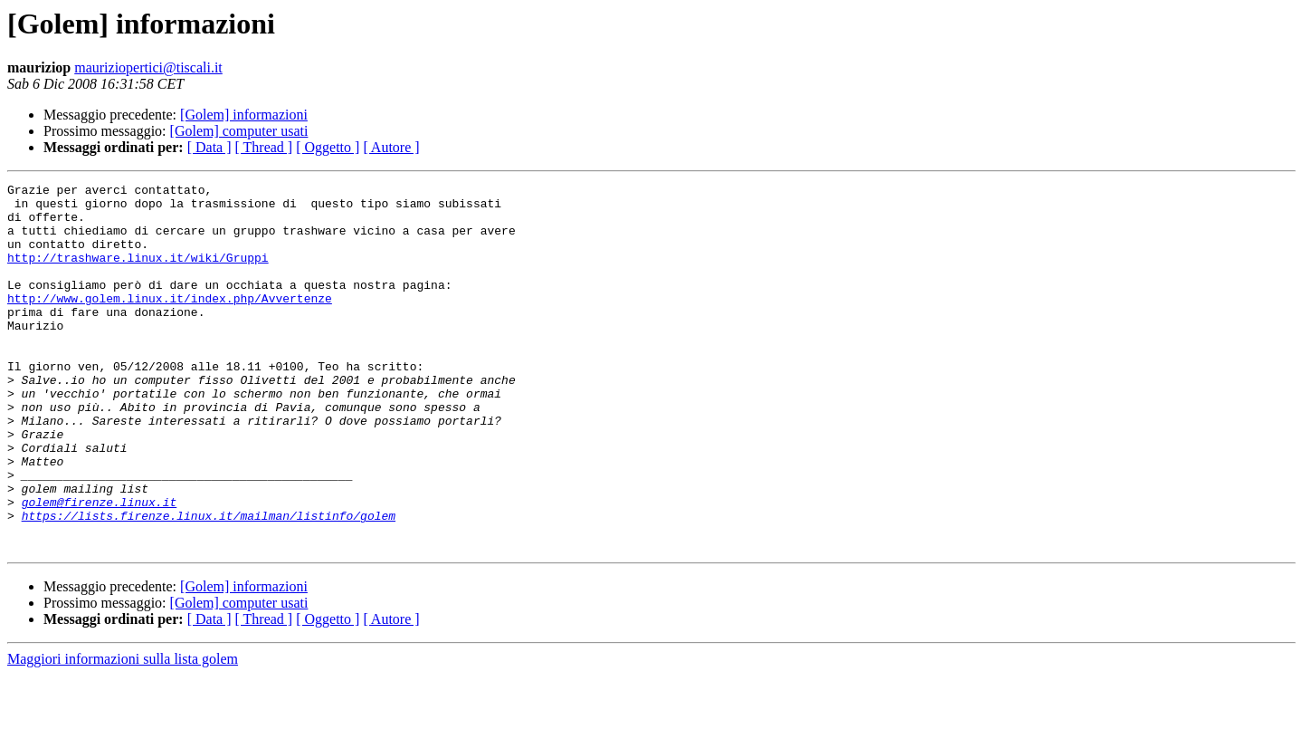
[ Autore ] (391, 147)
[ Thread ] (264, 147)
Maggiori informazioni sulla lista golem (122, 732)
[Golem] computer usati (239, 131)
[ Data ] (209, 147)
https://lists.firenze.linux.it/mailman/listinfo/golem (208, 583)
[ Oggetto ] (327, 147)
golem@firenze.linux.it (99, 567)
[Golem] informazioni (244, 114)
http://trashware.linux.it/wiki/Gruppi (138, 273)
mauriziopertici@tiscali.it (148, 67)
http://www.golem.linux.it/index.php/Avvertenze (169, 322)
